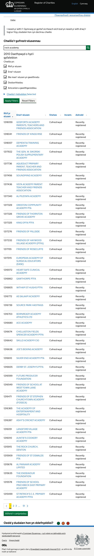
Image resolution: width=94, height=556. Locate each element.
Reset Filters (28, 100)
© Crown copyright (82, 548)
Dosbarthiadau (15, 82)
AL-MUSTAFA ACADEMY (28, 196)
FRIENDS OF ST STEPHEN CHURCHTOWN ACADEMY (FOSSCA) (30, 399)
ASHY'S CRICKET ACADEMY (30, 420)
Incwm (67, 115)
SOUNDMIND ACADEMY (29, 175)
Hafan (13, 20)
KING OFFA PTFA (25, 222)
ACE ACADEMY (24, 322)
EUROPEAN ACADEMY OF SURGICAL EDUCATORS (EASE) (29, 261)
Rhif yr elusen (14, 66)
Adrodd (79, 115)
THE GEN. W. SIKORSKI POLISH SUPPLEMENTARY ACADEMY (29, 154)
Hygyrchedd (14, 540)
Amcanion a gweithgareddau (22, 88)
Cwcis (4, 540)
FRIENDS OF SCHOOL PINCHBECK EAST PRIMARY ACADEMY (30, 485)
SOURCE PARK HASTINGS (29, 305)
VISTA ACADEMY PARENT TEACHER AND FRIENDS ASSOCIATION (29, 187)
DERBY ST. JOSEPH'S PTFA (29, 367)
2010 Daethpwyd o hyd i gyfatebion (19, 55)
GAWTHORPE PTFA (26, 278)
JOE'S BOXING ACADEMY (29, 349)
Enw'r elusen (14, 71)
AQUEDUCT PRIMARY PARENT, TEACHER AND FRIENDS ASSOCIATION (28, 166)
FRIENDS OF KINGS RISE (29, 134)
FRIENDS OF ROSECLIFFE (29, 249)
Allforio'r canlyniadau (15, 513)
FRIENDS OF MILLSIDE (28, 231)
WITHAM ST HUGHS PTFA (29, 287)
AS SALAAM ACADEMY (28, 296)
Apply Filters (11, 100)
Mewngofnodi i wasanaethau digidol (72, 15)
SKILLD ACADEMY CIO (27, 340)
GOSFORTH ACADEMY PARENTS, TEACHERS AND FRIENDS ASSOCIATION (30, 125)
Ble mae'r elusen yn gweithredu (23, 77)
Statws (53, 115)
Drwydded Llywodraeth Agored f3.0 (45, 549)
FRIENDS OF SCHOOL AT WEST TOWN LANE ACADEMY (29, 387)
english (75, 3)
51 (24, 506)
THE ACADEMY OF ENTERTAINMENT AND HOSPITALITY (28, 411)
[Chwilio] (47, 47)
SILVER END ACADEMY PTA (30, 358)
